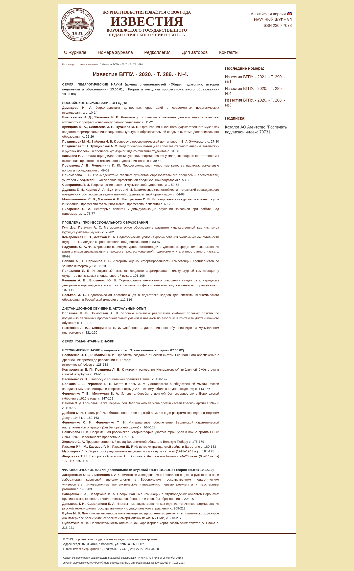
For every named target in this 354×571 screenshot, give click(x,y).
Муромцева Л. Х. (75, 451)
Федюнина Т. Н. (75, 456)
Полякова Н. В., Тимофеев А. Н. (90, 313)
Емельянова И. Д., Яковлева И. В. (90, 117)
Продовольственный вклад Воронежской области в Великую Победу (136, 442)
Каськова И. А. (74, 156)
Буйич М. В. (71, 513)
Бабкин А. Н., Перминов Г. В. (87, 261)
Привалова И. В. (76, 271)
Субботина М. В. (76, 523)
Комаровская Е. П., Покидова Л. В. (91, 369)
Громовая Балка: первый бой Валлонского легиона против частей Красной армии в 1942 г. (150, 403)
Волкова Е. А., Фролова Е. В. (87, 384)
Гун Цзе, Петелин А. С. (82, 227)
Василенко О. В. (75, 379)
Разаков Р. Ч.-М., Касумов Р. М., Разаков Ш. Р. (98, 446)
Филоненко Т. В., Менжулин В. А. (90, 393)
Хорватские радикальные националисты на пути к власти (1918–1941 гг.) (143, 451)
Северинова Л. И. (76, 185)
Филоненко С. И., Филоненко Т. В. (94, 422)
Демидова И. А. (77, 107)
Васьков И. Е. (74, 295)
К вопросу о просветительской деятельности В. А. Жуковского (160, 141)
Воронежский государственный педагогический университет (115, 539)
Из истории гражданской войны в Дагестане (167, 446)
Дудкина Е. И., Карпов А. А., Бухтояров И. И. (97, 189)
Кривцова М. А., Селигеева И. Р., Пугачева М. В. (101, 127)
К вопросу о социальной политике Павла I (119, 379)
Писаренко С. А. (76, 209)
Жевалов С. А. (73, 442)
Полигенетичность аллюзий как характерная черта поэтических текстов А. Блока (152, 523)
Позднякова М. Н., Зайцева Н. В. (87, 141)
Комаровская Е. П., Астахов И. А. (89, 237)
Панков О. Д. (72, 403)
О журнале (75, 52)
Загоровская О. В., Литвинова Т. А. (90, 475)
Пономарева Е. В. (77, 175)
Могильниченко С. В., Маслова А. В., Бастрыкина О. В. (106, 199)
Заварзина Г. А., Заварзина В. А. (89, 494)
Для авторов (195, 52)
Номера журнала (115, 52)
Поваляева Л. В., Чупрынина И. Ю (91, 165)
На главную (68, 64)
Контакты (228, 52)
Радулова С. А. (74, 247)
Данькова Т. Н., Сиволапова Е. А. (89, 504)
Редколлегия (157, 52)
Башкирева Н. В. (75, 432)
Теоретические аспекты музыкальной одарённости (128, 185)
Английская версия (268, 14)
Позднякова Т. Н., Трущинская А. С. (90, 146)
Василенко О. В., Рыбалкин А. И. (89, 355)
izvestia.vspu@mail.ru (87, 549)
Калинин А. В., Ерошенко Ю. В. (89, 280)
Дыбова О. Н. (73, 413)
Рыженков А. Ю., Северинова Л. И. (91, 328)
